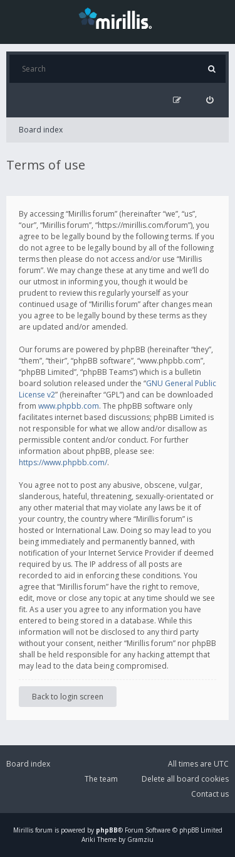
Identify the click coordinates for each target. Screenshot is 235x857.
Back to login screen (67, 696)
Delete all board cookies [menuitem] (185, 778)
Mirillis (23, 830)
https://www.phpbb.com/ (63, 462)
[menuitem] (210, 100)
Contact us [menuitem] (210, 794)
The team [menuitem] (101, 778)
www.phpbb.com (68, 406)
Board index (41, 129)
